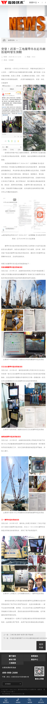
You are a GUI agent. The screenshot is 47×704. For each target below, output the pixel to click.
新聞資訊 (34, 656)
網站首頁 (6, 700)
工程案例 (12, 663)
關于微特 (12, 656)
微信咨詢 (41, 700)
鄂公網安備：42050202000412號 (13, 694)
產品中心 (34, 659)
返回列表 (41, 646)
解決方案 (12, 659)
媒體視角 (11, 40)
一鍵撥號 (18, 700)
